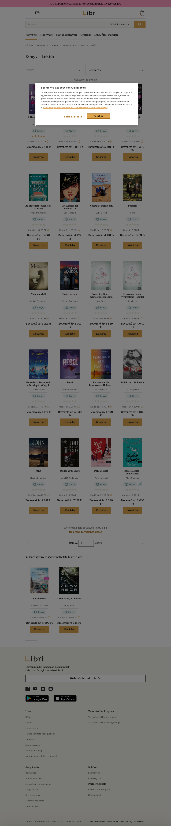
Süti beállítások (73, 117)
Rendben (98, 116)
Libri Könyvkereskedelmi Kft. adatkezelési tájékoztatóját (75, 107)
